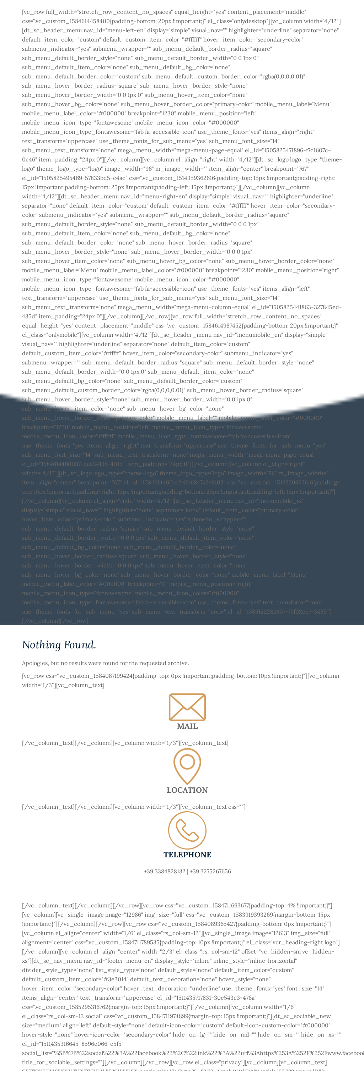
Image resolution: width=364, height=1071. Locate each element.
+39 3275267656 (210, 871)
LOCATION (187, 790)
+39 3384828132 (165, 871)
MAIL (187, 726)
